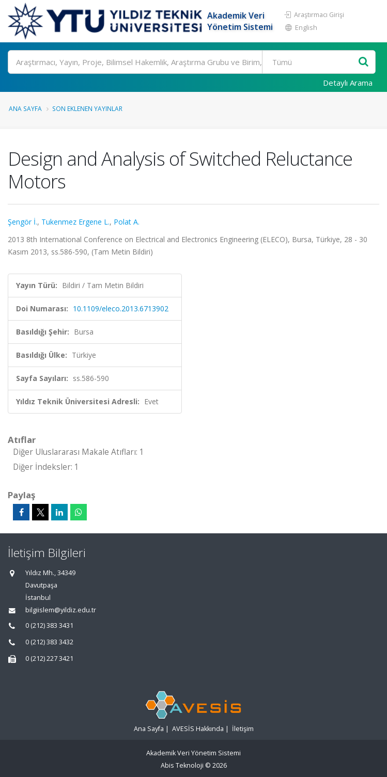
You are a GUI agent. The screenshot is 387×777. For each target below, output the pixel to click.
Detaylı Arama (348, 82)
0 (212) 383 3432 (49, 642)
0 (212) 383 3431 (49, 625)
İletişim (243, 728)
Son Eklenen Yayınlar (87, 108)
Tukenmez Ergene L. (75, 222)
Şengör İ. (22, 222)
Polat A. (127, 222)
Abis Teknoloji (182, 765)
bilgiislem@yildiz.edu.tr (60, 610)
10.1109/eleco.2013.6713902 (120, 308)
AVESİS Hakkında (198, 728)
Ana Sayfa (25, 108)
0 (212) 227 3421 (49, 658)
